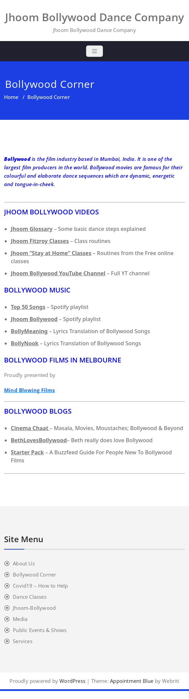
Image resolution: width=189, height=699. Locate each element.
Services (22, 641)
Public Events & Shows (39, 630)
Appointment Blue (131, 680)
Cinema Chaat (30, 428)
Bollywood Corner (34, 574)
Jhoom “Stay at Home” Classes (51, 253)
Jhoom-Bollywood (34, 607)
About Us (24, 563)
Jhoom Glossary (32, 229)
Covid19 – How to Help (40, 585)
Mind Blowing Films (29, 390)
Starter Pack (27, 452)
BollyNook (24, 343)
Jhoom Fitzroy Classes (40, 241)
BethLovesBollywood (39, 440)
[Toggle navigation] (94, 51)
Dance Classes (30, 596)
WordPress (72, 680)
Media (20, 619)
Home (11, 97)
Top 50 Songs (28, 307)
